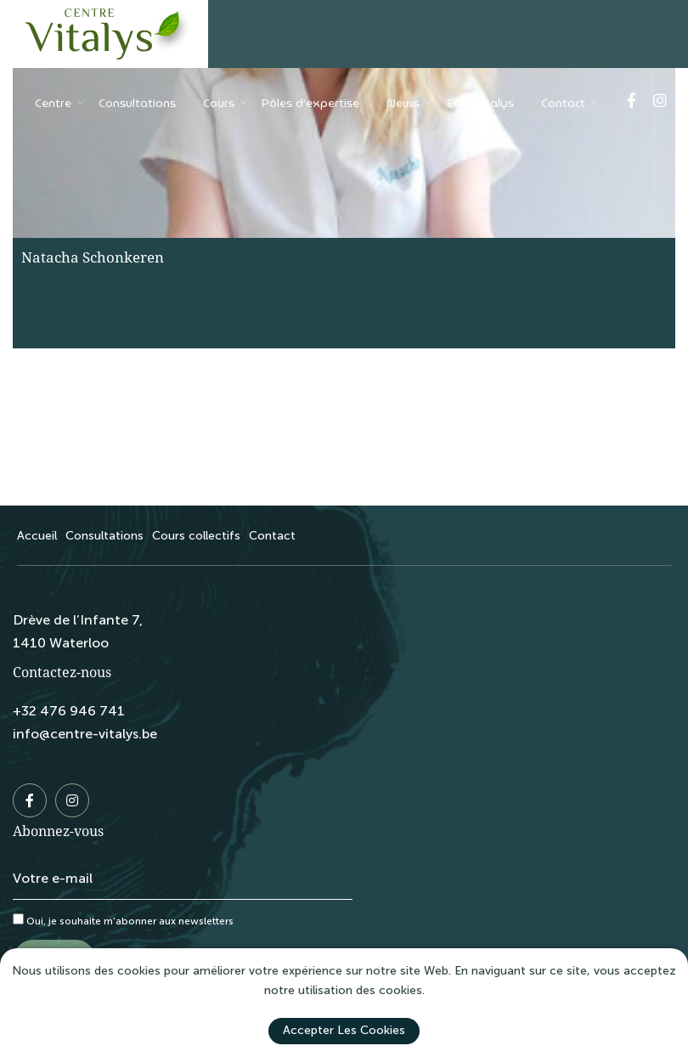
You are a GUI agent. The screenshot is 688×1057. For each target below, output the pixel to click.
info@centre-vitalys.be (85, 734)
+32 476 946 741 (69, 711)
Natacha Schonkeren (92, 257)
